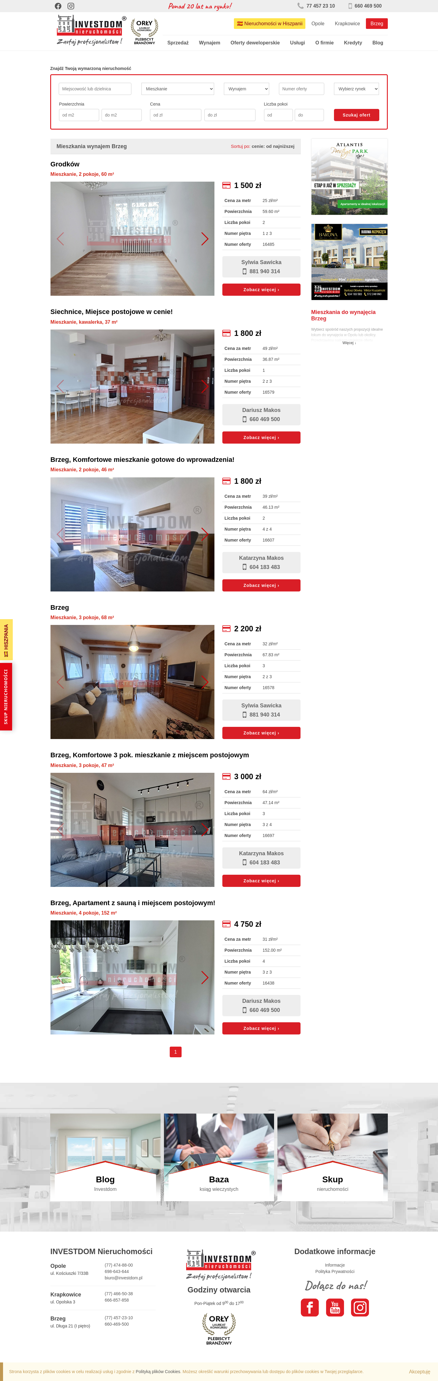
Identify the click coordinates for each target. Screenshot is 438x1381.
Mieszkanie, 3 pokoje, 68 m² (82, 617)
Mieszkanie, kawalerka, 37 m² (84, 322)
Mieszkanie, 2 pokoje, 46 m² (82, 469)
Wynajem (209, 42)
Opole (318, 23)
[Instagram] (71, 6)
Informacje (335, 1265)
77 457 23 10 (316, 6)
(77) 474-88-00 (119, 1265)
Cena (155, 104)
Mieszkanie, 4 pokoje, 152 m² (83, 912)
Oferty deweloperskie (255, 42)
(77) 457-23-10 (119, 1317)
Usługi (297, 42)
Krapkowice (347, 23)
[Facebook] (58, 6)
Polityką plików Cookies (158, 1371)
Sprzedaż (178, 42)
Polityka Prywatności (334, 1271)
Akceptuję (419, 1371)
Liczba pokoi (276, 104)
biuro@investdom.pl (123, 1277)
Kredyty (353, 42)
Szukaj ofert (356, 115)
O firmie (324, 42)
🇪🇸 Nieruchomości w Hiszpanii (270, 23)
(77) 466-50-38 (119, 1293)
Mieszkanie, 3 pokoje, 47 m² (82, 765)
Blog (377, 42)
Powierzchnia (71, 104)
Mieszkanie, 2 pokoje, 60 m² (82, 174)
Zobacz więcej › (262, 289)
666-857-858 (117, 1300)
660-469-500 (117, 1324)
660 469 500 (365, 6)
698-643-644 (117, 1271)
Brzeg (376, 23)
